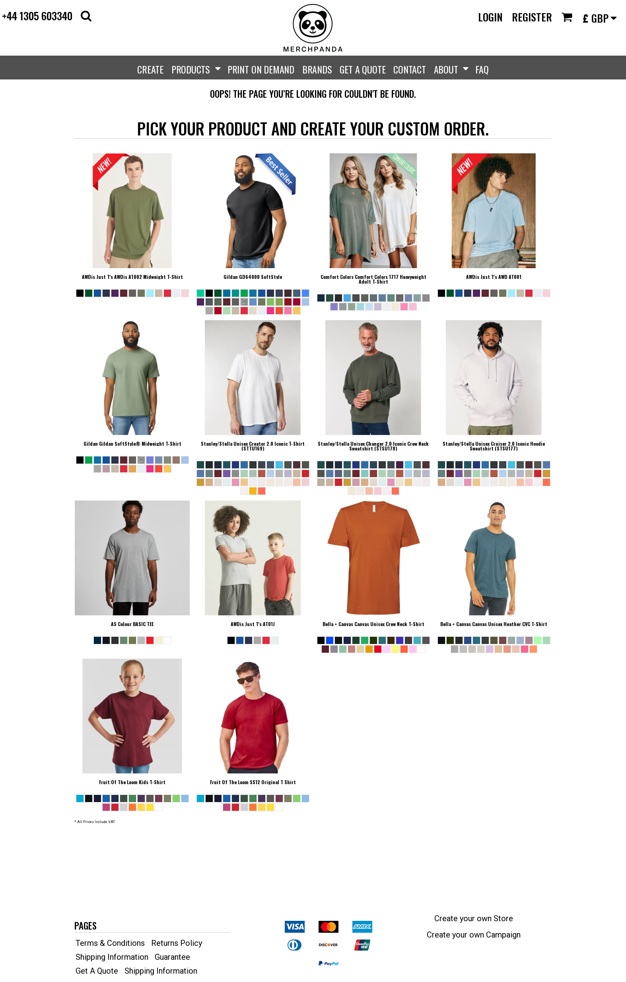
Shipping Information (112, 957)
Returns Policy (176, 943)
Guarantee (172, 957)
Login (490, 17)
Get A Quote (97, 971)
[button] (86, 15)
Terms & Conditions (110, 943)
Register (532, 17)
